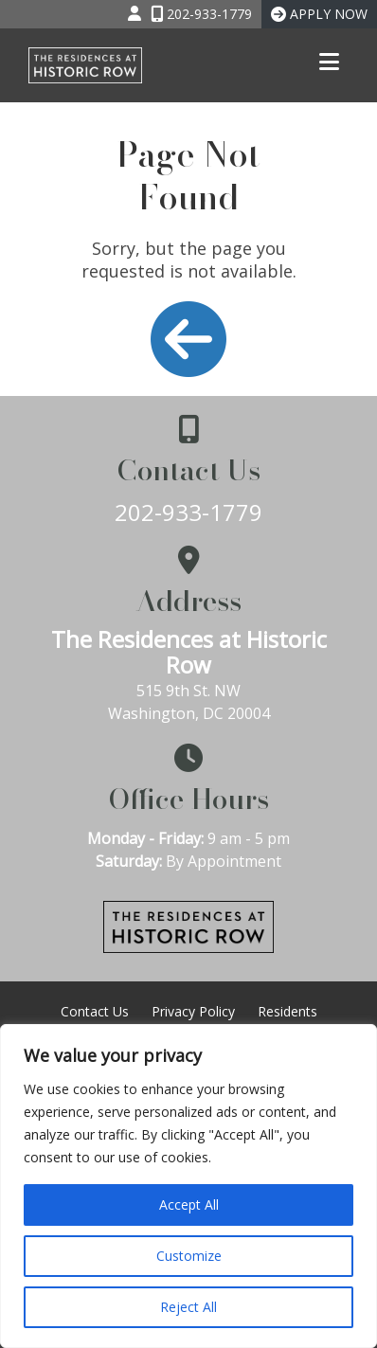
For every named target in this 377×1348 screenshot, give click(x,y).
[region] (188, 1186)
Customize (189, 1256)
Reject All (188, 1307)
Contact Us (95, 1011)
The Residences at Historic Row (189, 651)
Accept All (189, 1204)
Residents (287, 1011)
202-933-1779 (188, 512)
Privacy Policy (193, 1011)
